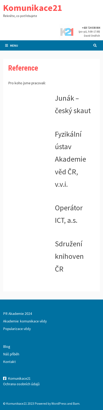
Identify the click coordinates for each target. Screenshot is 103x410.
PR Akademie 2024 (17, 313)
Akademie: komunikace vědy (25, 321)
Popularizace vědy (17, 328)
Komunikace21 (32, 7)
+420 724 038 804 (91, 27)
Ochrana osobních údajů (21, 384)
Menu (11, 45)
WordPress (59, 403)
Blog (6, 346)
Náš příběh (11, 354)
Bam (76, 403)
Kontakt (9, 361)
